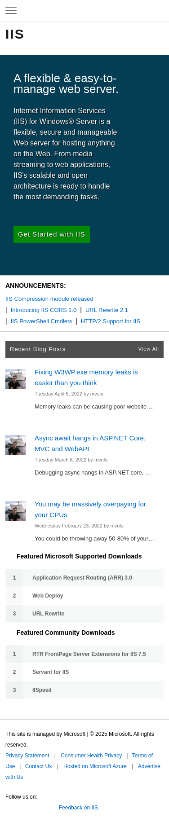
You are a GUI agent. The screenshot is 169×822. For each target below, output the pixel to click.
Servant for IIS (50, 672)
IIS (15, 33)
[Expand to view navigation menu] (11, 11)
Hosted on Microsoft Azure (95, 766)
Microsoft (83, 11)
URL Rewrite (48, 614)
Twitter (9, 805)
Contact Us (38, 766)
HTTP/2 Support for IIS (110, 321)
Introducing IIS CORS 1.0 (44, 310)
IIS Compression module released (49, 298)
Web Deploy (47, 596)
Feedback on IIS (78, 807)
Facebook (22, 805)
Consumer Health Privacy (91, 755)
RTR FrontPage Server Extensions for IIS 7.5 (89, 654)
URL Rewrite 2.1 (106, 310)
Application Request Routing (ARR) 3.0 (82, 578)
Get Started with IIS (51, 234)
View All (148, 349)
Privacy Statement (27, 755)
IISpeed (42, 690)
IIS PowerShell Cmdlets (41, 321)
